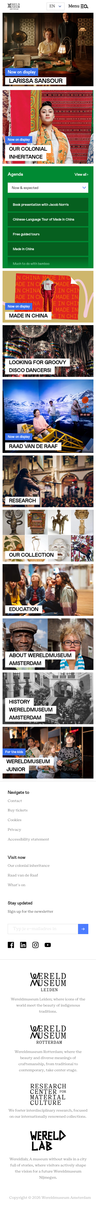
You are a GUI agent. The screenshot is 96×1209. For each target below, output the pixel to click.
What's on (16, 885)
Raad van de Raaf (23, 875)
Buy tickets (18, 810)
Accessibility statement (28, 839)
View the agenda (81, 174)
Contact (15, 801)
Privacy (14, 830)
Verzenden (83, 929)
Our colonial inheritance (29, 866)
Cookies (15, 820)
